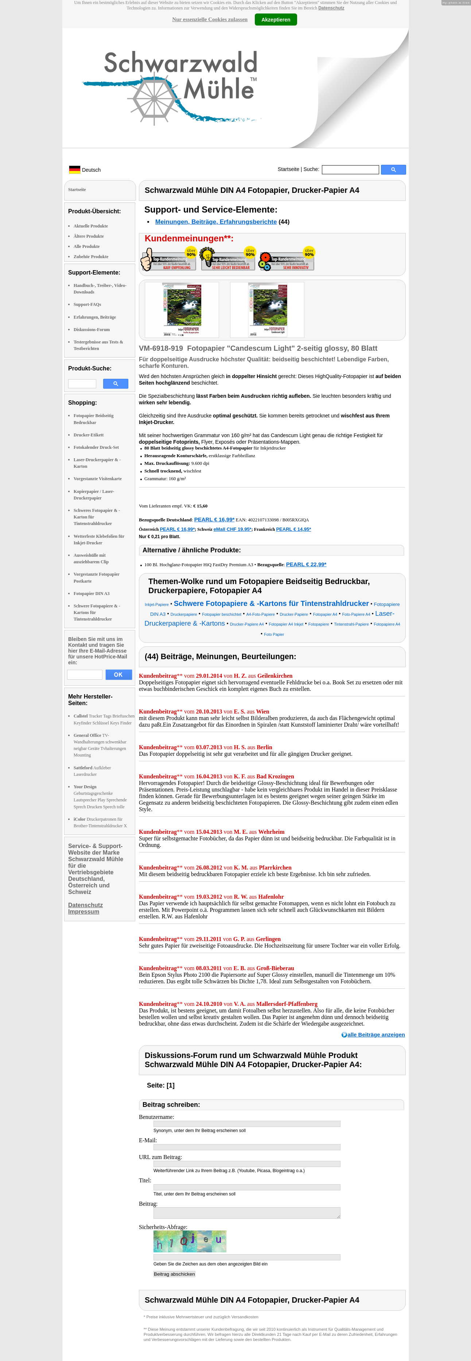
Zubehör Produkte (91, 256)
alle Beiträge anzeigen (376, 1034)
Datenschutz (331, 8)
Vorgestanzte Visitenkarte (98, 478)
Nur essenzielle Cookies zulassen (210, 19)
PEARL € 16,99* (214, 519)
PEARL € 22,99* (306, 564)
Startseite (288, 169)
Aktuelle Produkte (91, 226)
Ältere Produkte (89, 236)
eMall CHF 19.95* (233, 529)
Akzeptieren (275, 19)
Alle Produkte (87, 246)
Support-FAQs (87, 304)
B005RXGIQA (296, 519)
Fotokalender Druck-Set (96, 447)
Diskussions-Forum (92, 329)
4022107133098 (263, 519)
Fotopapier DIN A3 (91, 593)
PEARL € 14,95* (293, 529)
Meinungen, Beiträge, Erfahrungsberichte (216, 221)
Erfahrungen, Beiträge (95, 317)
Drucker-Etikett (89, 435)
